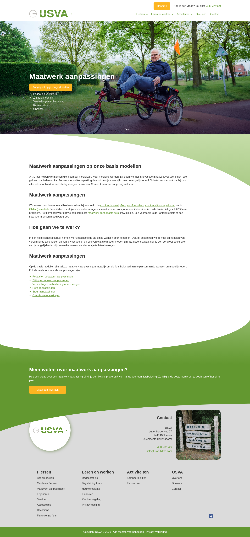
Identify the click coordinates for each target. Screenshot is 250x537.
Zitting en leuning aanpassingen (51, 280)
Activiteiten (183, 14)
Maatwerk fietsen (47, 483)
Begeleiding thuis (92, 483)
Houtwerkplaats (91, 488)
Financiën (87, 494)
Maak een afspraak (48, 389)
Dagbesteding (90, 478)
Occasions (43, 510)
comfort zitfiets (135, 205)
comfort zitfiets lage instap (160, 205)
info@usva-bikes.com (159, 451)
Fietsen (140, 14)
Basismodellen (45, 478)
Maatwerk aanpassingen (51, 488)
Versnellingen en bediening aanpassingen (56, 284)
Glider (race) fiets (39, 209)
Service (41, 499)
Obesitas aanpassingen (46, 295)
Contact (214, 14)
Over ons (201, 14)
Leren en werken (161, 14)
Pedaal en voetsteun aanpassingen (53, 276)
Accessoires (44, 504)
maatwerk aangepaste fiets (103, 213)
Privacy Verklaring (156, 532)
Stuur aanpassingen (44, 291)
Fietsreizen (133, 483)
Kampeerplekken (136, 478)
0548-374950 (213, 6)
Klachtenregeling (91, 499)
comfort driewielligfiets (113, 205)
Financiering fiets (47, 515)
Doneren (162, 6)
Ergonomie (43, 494)
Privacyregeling (91, 504)
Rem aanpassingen (44, 288)
